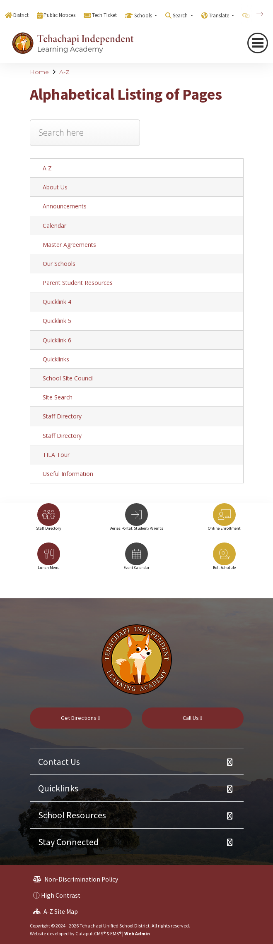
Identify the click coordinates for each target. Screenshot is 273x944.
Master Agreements (69, 245)
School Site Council (68, 378)
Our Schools (59, 264)
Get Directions (80, 718)
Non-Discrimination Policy (75, 879)
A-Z (64, 72)
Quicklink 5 (57, 321)
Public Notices (59, 15)
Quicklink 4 (57, 302)
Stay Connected (68, 842)
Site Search (57, 397)
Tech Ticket (104, 15)
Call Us (192, 718)
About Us (55, 187)
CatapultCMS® (90, 933)
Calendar (54, 225)
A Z (47, 168)
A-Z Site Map (55, 911)
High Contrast (60, 895)
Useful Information (68, 474)
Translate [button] (219, 15)
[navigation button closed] (257, 43)
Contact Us (59, 761)
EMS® (115, 933)
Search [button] (181, 15)
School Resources (72, 815)
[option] (49, 520)
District (21, 15)
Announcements (65, 206)
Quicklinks (56, 359)
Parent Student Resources (78, 283)
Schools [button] (143, 15)
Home (39, 72)
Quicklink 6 (57, 340)
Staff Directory (62, 416)
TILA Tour (56, 455)
